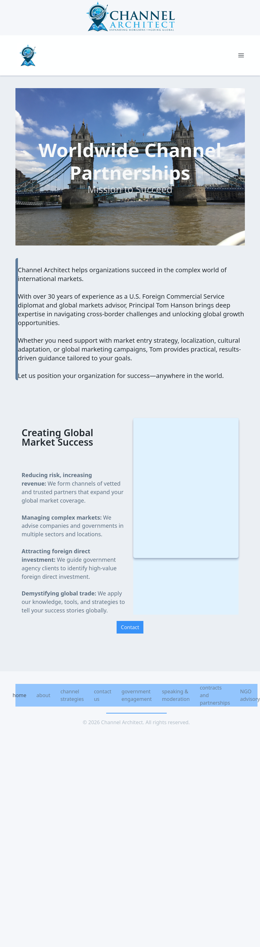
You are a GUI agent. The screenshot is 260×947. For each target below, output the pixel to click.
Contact (130, 627)
